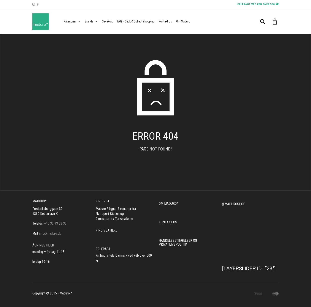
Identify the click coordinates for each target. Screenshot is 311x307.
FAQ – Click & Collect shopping (135, 21)
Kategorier (72, 21)
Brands (91, 21)
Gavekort (107, 21)
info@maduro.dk (50, 233)
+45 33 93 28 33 (55, 223)
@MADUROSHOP (233, 204)
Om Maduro (183, 21)
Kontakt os (165, 21)
